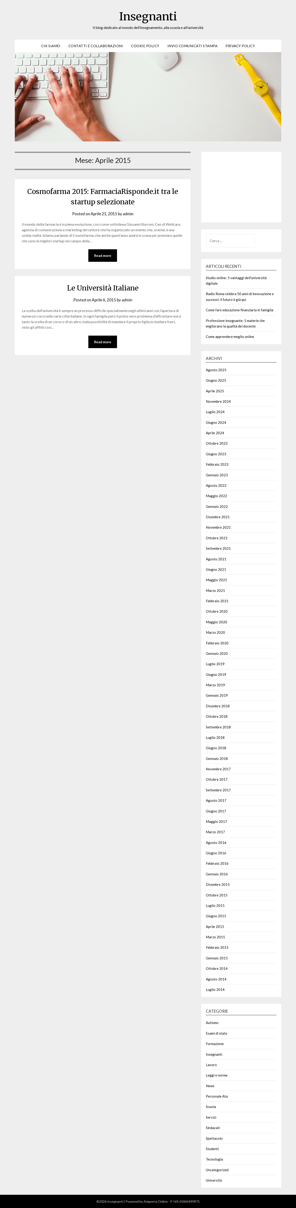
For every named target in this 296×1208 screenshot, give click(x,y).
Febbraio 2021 (217, 601)
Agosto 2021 (216, 559)
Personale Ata (217, 1096)
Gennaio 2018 (217, 758)
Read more (102, 255)
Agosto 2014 (216, 979)
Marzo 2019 (215, 685)
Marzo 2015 (215, 937)
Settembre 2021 (218, 548)
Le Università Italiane (103, 288)
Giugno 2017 (216, 811)
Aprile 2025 (215, 391)
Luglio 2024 (215, 412)
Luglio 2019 (215, 664)
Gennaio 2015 (217, 958)
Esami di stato (216, 1033)
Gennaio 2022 (217, 506)
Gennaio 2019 (217, 695)
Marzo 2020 (215, 632)
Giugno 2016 (216, 853)
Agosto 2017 (216, 800)
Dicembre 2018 (218, 706)
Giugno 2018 (216, 748)
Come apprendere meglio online (230, 336)
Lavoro (211, 1065)
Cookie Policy (145, 46)
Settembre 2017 (218, 790)
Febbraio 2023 (217, 464)
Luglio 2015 (215, 905)
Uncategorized (217, 1170)
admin (128, 213)
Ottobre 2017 (217, 779)
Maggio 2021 (216, 580)
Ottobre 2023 (217, 443)
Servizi (211, 1117)
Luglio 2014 (215, 989)
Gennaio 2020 (217, 653)
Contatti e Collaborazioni (95, 46)
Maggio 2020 (216, 622)
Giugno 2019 (216, 674)
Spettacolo (214, 1138)
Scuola (211, 1107)
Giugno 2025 (216, 380)
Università (214, 1180)
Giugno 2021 (216, 569)
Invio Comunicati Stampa (192, 46)
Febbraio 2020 (217, 643)
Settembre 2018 (218, 727)
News (210, 1086)
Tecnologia (214, 1159)
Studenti (212, 1149)
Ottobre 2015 (217, 895)
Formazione (215, 1044)
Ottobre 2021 (217, 538)
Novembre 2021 (218, 527)
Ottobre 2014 (217, 968)
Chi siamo (50, 46)
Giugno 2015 (216, 916)
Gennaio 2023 (217, 475)
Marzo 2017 (215, 832)
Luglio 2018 (215, 737)
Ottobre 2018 (217, 716)
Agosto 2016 (216, 842)
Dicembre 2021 (218, 517)
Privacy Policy (240, 46)
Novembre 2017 (218, 769)
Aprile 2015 (215, 926)
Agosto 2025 (216, 370)
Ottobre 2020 (217, 611)
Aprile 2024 (215, 433)
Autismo (212, 1023)
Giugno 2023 (216, 454)
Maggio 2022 (216, 496)
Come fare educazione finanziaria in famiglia (239, 310)
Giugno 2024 (216, 422)
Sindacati (213, 1128)
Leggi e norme (217, 1075)
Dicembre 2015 (218, 884)
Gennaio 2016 (217, 874)
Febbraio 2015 (217, 947)
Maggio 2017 (216, 821)
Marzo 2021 (215, 590)
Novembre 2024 (218, 401)
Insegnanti (148, 16)
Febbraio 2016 (217, 863)
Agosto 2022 (216, 485)
